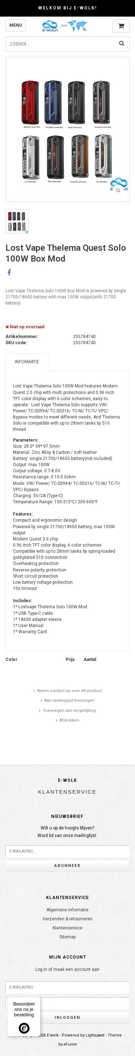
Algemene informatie (67, 909)
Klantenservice (67, 927)
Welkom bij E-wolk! (67, 7)
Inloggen (67, 1017)
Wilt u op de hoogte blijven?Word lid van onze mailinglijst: (67, 831)
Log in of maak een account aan (67, 969)
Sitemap (67, 936)
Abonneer (67, 865)
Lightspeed (95, 1035)
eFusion (70, 1044)
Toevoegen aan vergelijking (69, 710)
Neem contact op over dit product (69, 690)
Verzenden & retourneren (67, 918)
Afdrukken (69, 720)
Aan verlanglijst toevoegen (69, 700)
